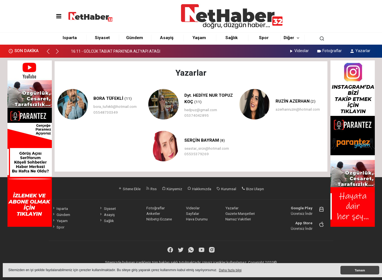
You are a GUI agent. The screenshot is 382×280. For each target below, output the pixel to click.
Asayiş (167, 37)
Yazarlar (360, 51)
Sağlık (231, 37)
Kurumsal (226, 189)
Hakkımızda (199, 189)
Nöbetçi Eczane (159, 219)
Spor (264, 37)
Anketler (153, 213)
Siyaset (102, 37)
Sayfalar (192, 213)
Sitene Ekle (129, 189)
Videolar (299, 51)
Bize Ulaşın (252, 189)
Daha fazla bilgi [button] (230, 270)
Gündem (134, 37)
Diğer (289, 37)
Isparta (70, 37)
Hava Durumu (197, 219)
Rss (151, 189)
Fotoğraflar (329, 51)
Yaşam (199, 37)
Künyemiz (172, 189)
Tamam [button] (360, 270)
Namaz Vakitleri (238, 219)
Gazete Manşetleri (240, 213)
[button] (50, 54)
